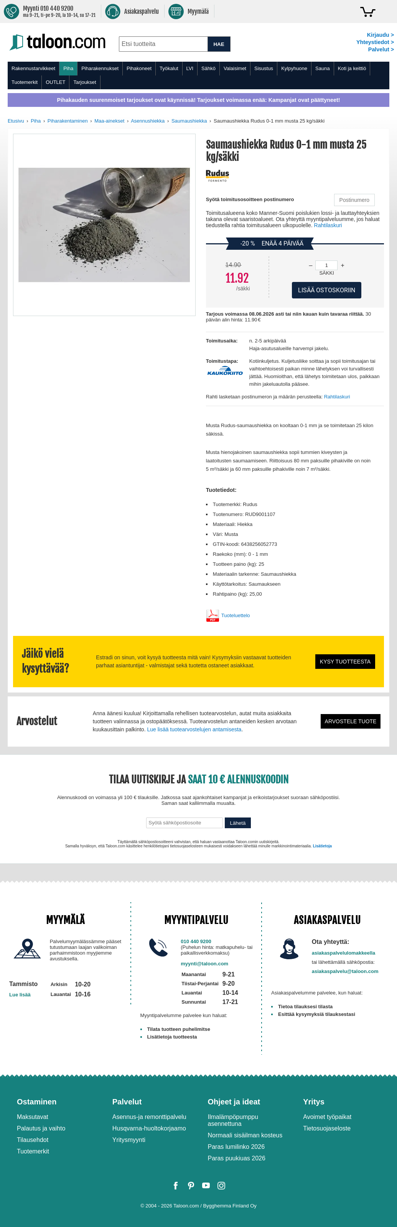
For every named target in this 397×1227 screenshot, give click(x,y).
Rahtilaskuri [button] (328, 225)
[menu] (198, 75)
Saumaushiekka (189, 121)
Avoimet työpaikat (327, 1117)
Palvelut (127, 1102)
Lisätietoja (322, 846)
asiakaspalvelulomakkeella (344, 953)
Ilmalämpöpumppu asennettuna (233, 1120)
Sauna (322, 68)
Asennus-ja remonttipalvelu (149, 1117)
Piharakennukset (100, 68)
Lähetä (238, 823)
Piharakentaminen (68, 121)
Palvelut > (381, 49)
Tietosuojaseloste (327, 1128)
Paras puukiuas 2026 (236, 1158)
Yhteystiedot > (375, 42)
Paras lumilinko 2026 (236, 1146)
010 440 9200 (196, 941)
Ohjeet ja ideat (234, 1102)
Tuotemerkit (25, 82)
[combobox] (163, 44)
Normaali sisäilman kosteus (245, 1135)
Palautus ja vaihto (41, 1128)
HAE (218, 44)
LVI (190, 68)
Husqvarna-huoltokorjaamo (149, 1128)
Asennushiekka (148, 121)
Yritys (314, 1102)
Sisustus (263, 68)
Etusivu (16, 121)
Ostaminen (36, 1102)
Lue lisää (20, 995)
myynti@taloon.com (204, 964)
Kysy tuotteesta (345, 662)
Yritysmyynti (128, 1140)
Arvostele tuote (351, 721)
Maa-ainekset (109, 121)
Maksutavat (32, 1117)
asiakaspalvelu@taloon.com (345, 971)
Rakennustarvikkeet (33, 68)
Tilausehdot (32, 1140)
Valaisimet (235, 68)
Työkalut (169, 68)
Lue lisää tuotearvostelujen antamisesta (194, 729)
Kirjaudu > (380, 35)
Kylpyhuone (294, 68)
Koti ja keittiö (352, 68)
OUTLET (55, 82)
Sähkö (208, 68)
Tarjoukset (84, 82)
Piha (68, 68)
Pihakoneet (139, 68)
